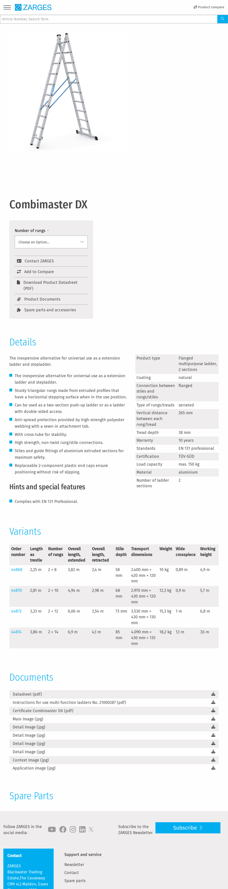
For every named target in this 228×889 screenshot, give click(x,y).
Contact (71, 872)
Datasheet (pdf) (27, 694)
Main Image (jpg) (28, 719)
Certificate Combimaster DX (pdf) (43, 710)
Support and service (83, 854)
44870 (16, 590)
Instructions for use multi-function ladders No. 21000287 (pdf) (69, 702)
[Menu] (7, 8)
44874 (16, 632)
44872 (16, 611)
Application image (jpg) (34, 768)
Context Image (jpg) (31, 760)
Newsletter (74, 864)
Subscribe (185, 828)
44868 (16, 569)
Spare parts (75, 880)
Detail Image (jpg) (29, 727)
